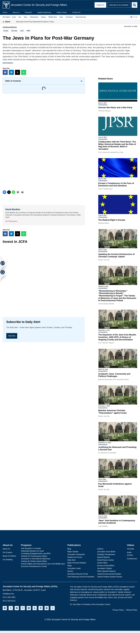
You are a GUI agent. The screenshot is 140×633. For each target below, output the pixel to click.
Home (5, 12)
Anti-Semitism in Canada (31, 547)
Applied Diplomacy (44, 12)
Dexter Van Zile (103, 259)
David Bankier (8, 63)
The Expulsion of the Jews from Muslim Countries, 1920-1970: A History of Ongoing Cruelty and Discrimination (117, 336)
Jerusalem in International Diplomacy (35, 557)
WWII (28, 31)
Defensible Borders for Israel (32, 550)
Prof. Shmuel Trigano (106, 342)
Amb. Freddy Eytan (105, 189)
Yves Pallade (103, 525)
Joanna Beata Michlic (106, 303)
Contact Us (76, 12)
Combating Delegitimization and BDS (35, 552)
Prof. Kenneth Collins (121, 379)
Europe (6, 31)
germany (14, 31)
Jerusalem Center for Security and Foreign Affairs (39, 4)
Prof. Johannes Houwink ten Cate (110, 152)
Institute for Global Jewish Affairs (34, 560)
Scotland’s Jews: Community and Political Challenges (114, 374)
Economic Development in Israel (34, 565)
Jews (22, 31)
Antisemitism (10, 27)
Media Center (62, 12)
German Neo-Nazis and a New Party (115, 107)
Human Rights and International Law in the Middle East (43, 562)
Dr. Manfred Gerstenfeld (107, 452)
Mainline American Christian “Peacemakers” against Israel (112, 410)
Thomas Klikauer (104, 111)
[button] (5, 72)
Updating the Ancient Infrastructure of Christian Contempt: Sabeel (116, 255)
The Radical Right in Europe (111, 220)
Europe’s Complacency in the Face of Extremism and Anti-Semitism (116, 184)
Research (28, 12)
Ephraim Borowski (105, 379)
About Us (16, 12)
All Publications (11, 221)
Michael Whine (103, 223)
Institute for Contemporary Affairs (34, 555)
